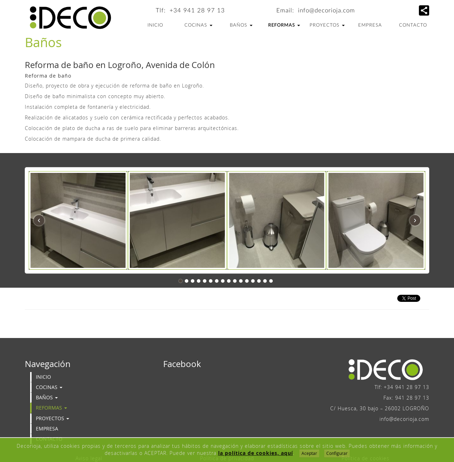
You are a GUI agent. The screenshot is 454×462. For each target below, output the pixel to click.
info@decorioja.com (326, 10)
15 (265, 281)
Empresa (370, 25)
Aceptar (309, 453)
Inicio (155, 25)
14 (259, 281)
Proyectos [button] (327, 25)
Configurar (337, 453)
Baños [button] (241, 25)
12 (247, 281)
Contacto (413, 25)
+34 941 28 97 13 (197, 10)
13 (253, 281)
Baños (43, 42)
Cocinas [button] (198, 25)
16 (271, 281)
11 (241, 281)
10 (235, 281)
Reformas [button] (284, 25)
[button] (424, 10)
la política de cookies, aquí (255, 453)
